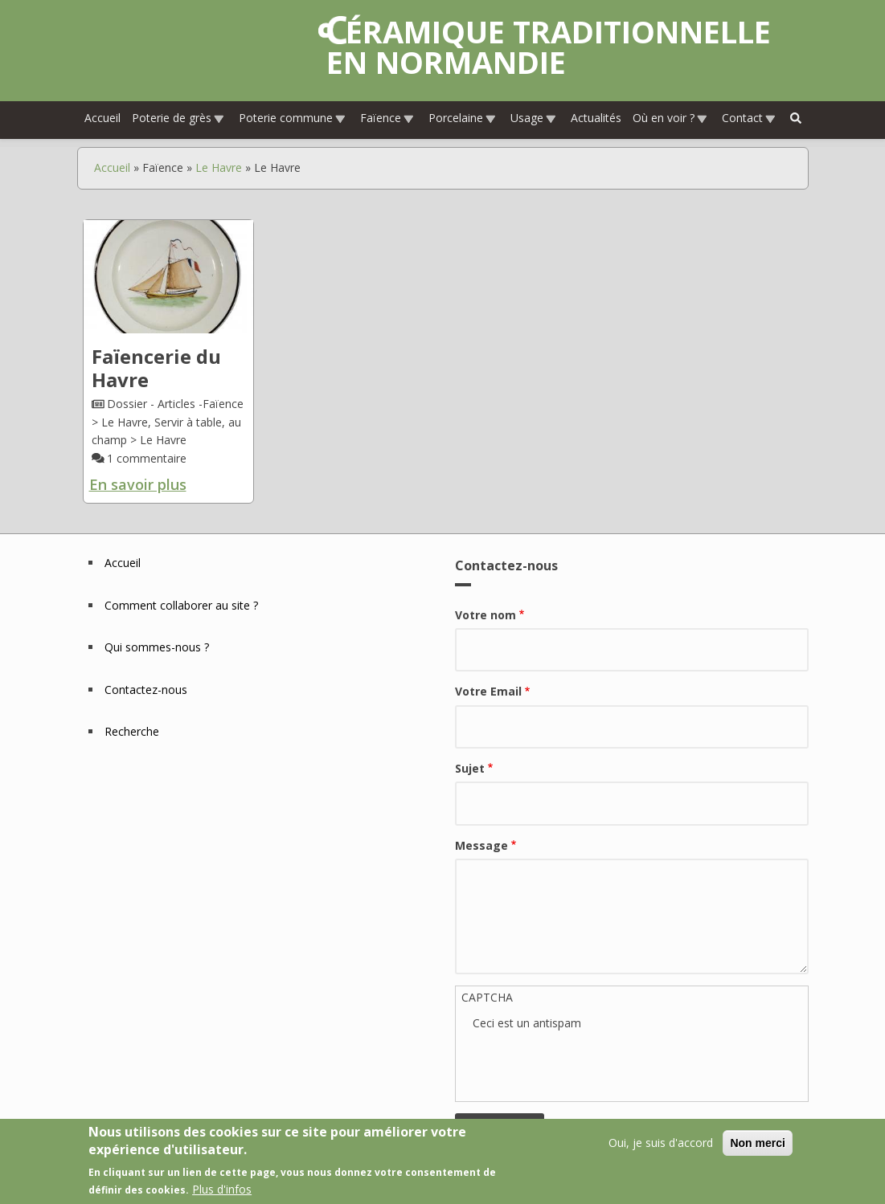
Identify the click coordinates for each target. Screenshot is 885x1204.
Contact (749, 117)
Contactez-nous (145, 689)
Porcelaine (462, 117)
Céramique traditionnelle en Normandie (548, 46)
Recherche (131, 731)
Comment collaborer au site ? (181, 605)
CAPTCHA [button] (487, 997)
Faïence (387, 117)
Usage (533, 117)
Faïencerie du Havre (156, 368)
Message (481, 845)
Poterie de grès (178, 117)
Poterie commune (292, 117)
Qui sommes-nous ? (156, 647)
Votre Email (488, 691)
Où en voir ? (670, 117)
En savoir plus (137, 484)
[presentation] (595, 1064)
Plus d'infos (222, 1189)
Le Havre (218, 167)
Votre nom (485, 614)
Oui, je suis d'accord (660, 1142)
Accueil (102, 117)
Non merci (757, 1143)
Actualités (596, 117)
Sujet (470, 768)
